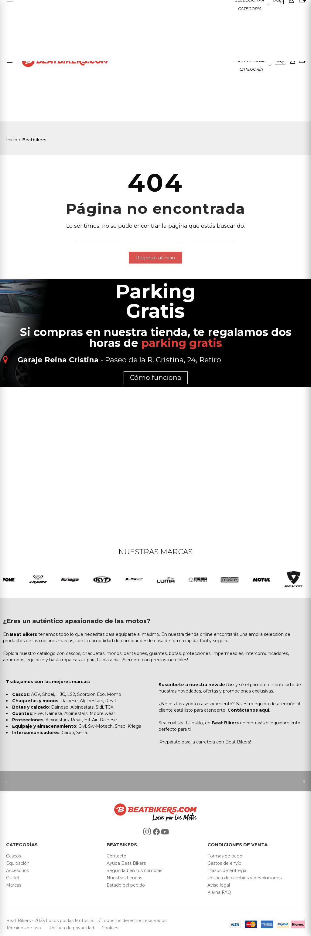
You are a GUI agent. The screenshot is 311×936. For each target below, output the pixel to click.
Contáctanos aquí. (248, 710)
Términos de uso (24, 928)
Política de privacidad (72, 928)
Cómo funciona (155, 378)
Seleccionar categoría (251, 65)
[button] (155, 257)
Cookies (108, 928)
